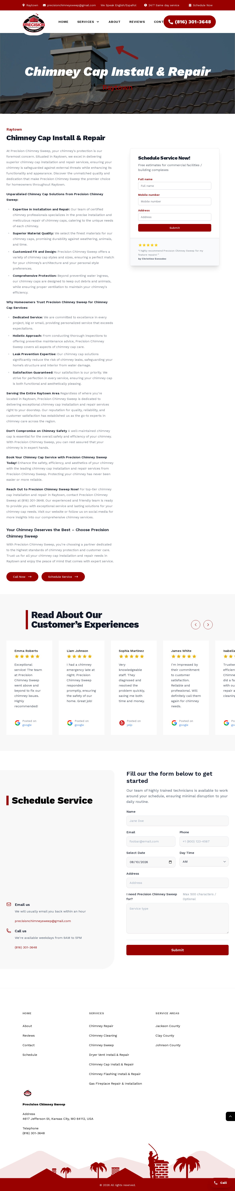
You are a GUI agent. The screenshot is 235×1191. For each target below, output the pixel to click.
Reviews (137, 22)
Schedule (30, 1055)
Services (96, 1013)
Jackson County (168, 1026)
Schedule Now (201, 5)
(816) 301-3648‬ (189, 22)
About (115, 22)
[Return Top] (230, 1116)
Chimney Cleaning (103, 1035)
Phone (184, 832)
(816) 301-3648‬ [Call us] (34, 1133)
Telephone (31, 1128)
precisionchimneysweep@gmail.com (71, 5)
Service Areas (167, 1013)
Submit (175, 227)
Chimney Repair (101, 1026)
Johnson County (168, 1045)
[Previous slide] (195, 624)
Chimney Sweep (101, 1045)
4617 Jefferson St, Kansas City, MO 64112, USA (58, 1119)
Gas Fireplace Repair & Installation (115, 1083)
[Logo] (33, 24)
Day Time (186, 853)
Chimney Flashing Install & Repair (115, 1074)
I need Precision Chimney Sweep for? (151, 896)
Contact (29, 1045)
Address (144, 210)
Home (63, 22)
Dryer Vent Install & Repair (109, 1055)
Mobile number (149, 194)
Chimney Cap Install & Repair (111, 1064)
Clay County (165, 1035)
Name (131, 811)
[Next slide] (208, 624)
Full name (145, 179)
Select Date (135, 853)
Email (130, 832)
